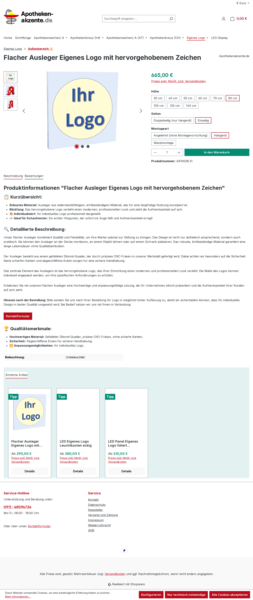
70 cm (217, 98)
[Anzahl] (167, 152)
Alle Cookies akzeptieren (230, 595)
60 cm (202, 98)
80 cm (232, 98)
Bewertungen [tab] (34, 176)
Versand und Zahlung (103, 515)
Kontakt (93, 499)
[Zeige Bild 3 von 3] (88, 146)
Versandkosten (115, 574)
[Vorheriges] (23, 110)
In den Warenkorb (217, 152)
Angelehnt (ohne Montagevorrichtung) (181, 135)
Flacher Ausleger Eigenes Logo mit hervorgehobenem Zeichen (26, 443)
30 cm (158, 98)
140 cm (191, 105)
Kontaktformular (18, 316)
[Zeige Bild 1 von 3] (76, 146)
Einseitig (203, 120)
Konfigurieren (151, 595)
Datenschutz (97, 505)
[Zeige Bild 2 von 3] (82, 146)
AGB (91, 530)
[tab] (13, 176)
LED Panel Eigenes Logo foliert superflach (123, 443)
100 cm (159, 105)
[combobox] (134, 18)
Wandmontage (164, 143)
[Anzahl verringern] (155, 152)
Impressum (96, 520)
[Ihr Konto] (223, 18)
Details (30, 471)
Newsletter (95, 510)
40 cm (172, 98)
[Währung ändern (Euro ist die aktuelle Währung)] (243, 3)
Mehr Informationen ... (18, 596)
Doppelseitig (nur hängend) (172, 120)
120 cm (175, 105)
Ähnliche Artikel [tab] (16, 375)
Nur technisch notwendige (186, 595)
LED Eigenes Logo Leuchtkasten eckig (76, 443)
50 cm (188, 98)
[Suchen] (171, 18)
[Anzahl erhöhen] (179, 152)
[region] (74, 110)
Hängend (220, 135)
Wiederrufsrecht (99, 525)
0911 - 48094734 (17, 507)
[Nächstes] (141, 110)
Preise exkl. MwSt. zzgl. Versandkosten (178, 81)
